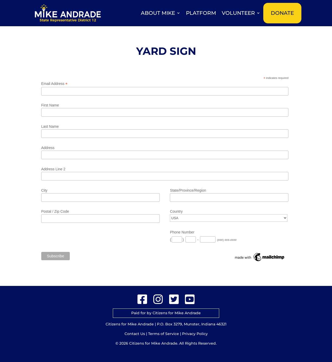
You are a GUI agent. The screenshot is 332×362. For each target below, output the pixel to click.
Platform (201, 13)
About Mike (158, 13)
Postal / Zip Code (55, 211)
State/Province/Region (188, 190)
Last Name (50, 126)
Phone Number (182, 232)
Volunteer (238, 13)
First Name (50, 105)
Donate (282, 13)
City (44, 190)
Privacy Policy (195, 333)
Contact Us (135, 333)
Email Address (54, 83)
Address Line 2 (53, 169)
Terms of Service (163, 333)
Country (176, 211)
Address (47, 148)
